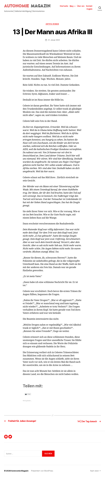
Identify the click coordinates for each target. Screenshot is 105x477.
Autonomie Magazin (20, 471)
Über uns (80, 6)
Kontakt (89, 6)
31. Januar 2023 (54, 40)
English (89, 9)
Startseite (64, 6)
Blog (71, 6)
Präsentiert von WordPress (42, 471)
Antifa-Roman (52, 24)
